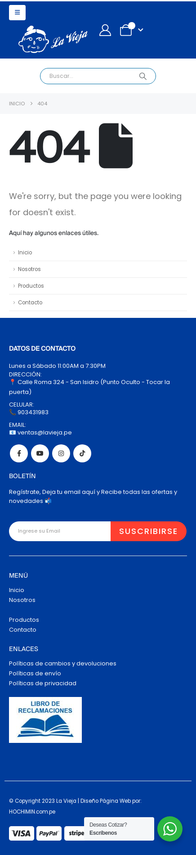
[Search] (142, 76)
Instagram (61, 453)
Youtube (40, 453)
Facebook (19, 453)
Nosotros (29, 269)
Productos (31, 286)
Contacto (30, 302)
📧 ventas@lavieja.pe (40, 432)
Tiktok (82, 453)
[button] (17, 12)
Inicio (25, 252)
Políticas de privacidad (42, 683)
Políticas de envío (35, 673)
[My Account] (105, 30)
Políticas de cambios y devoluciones (62, 663)
